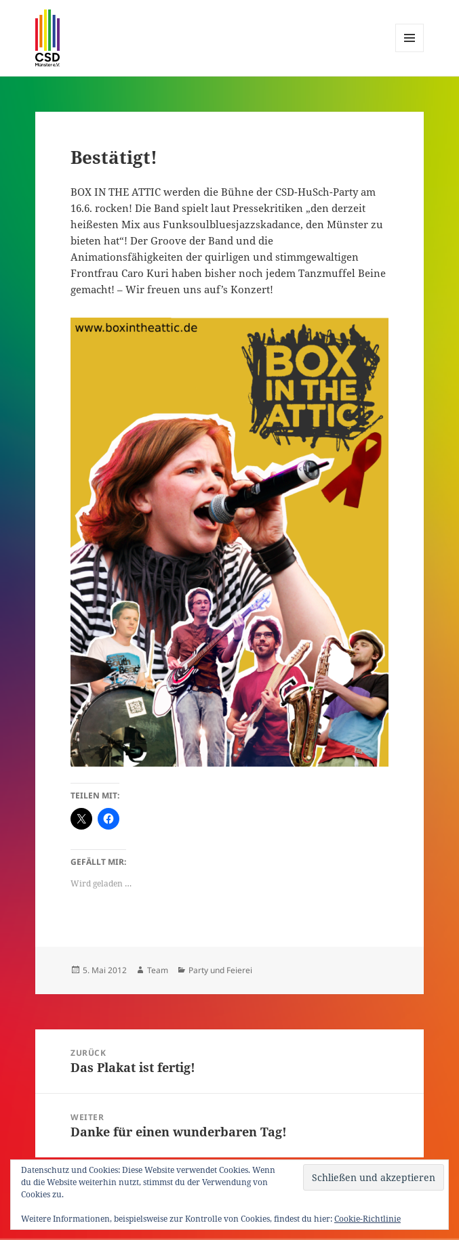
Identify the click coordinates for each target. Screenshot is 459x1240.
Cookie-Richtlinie (367, 1218)
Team (157, 970)
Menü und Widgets (410, 51)
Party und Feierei (220, 970)
